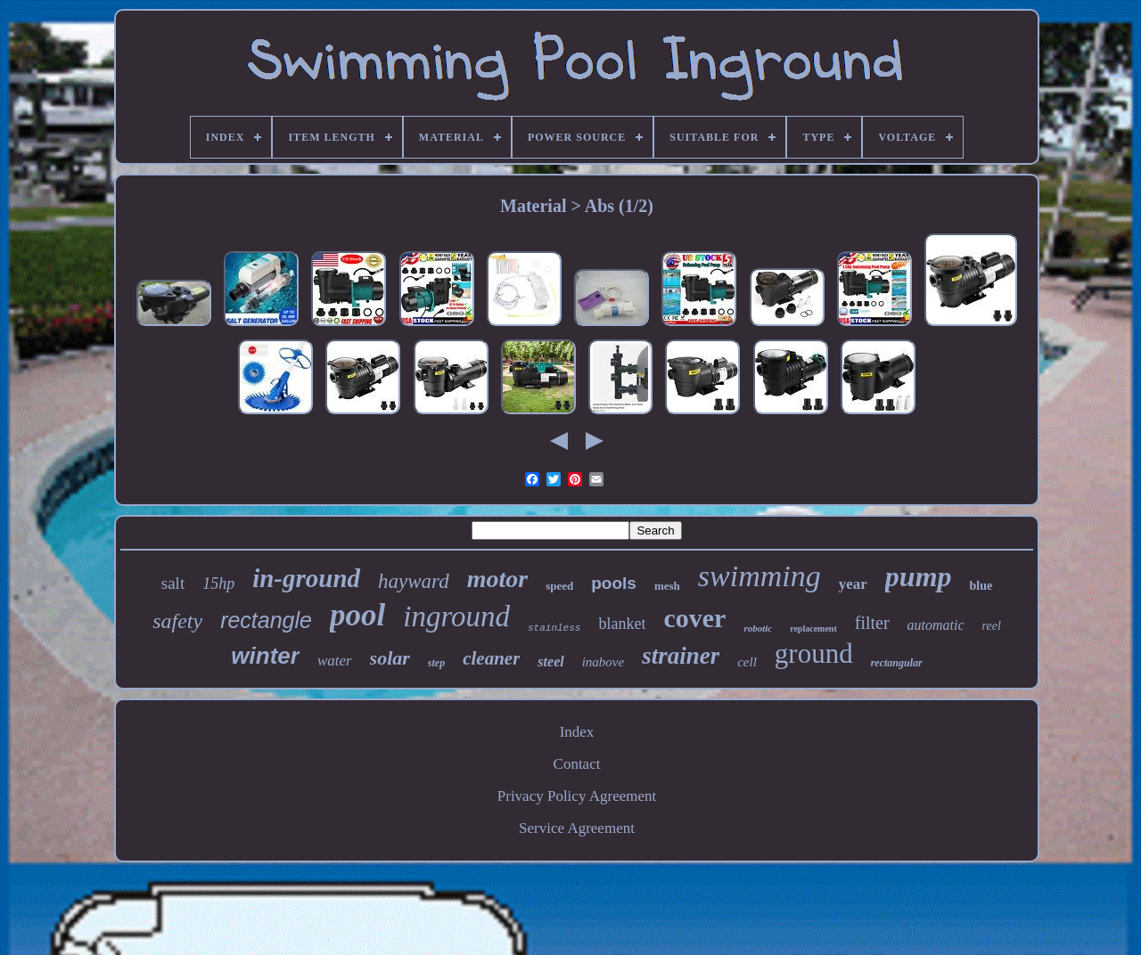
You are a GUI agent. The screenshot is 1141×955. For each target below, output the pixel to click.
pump (918, 576)
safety (177, 621)
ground (814, 653)
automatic (936, 625)
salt (173, 583)
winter (265, 655)
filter (872, 623)
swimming (759, 575)
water (334, 660)
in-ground (306, 578)
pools (613, 583)
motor (497, 578)
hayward (413, 581)
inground (456, 616)
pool (357, 615)
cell (747, 662)
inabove (603, 662)
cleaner (491, 658)
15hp (218, 583)
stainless (554, 628)
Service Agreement (577, 828)
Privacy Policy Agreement (576, 796)
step (436, 663)
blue (981, 585)
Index (577, 731)
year (853, 583)
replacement (813, 628)
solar (390, 658)
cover (694, 618)
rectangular (897, 663)
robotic (757, 628)
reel (991, 626)
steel (550, 661)
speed (559, 585)
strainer (680, 655)
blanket (621, 624)
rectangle (266, 620)
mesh (667, 585)
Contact (577, 763)
